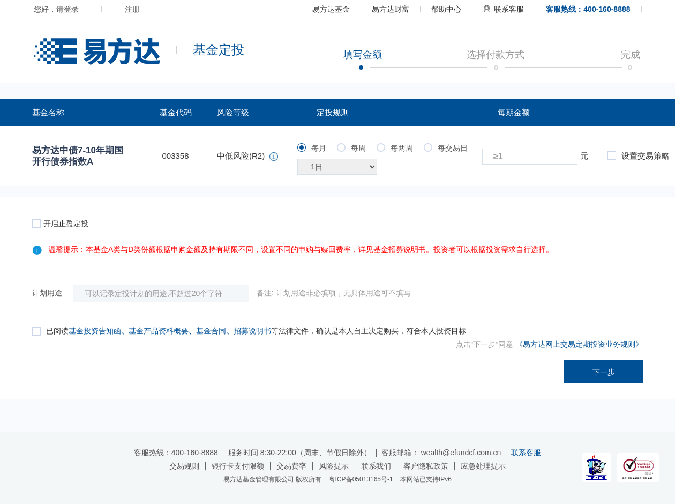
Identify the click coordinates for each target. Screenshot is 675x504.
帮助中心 (446, 9)
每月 (311, 147)
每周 (351, 147)
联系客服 (503, 9)
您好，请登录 (56, 9)
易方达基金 (331, 9)
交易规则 (184, 466)
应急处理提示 (483, 466)
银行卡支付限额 (238, 466)
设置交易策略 (639, 155)
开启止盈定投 (60, 223)
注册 (132, 9)
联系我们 (376, 466)
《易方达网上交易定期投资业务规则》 (579, 344)
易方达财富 (390, 9)
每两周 (395, 147)
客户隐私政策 (425, 466)
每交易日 (446, 147)
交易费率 (291, 466)
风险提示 (334, 466)
